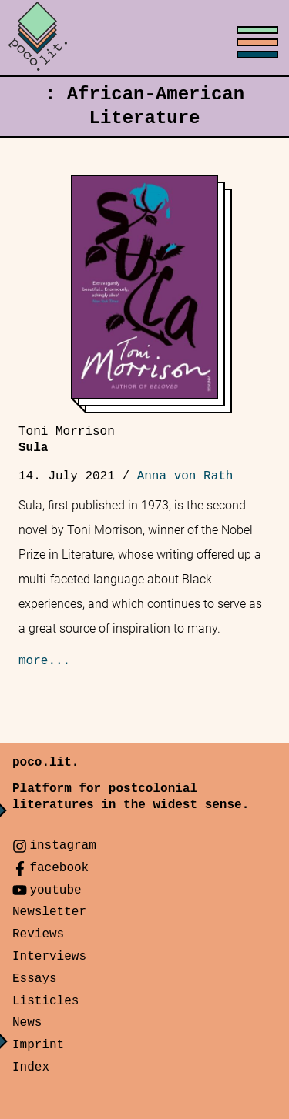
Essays (34, 979)
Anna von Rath (185, 476)
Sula (66, 440)
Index (30, 1067)
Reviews (38, 934)
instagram (62, 846)
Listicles (45, 1001)
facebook (59, 868)
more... (44, 661)
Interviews (49, 957)
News (27, 1023)
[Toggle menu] (144, 38)
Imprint (38, 1045)
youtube (55, 890)
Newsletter (49, 912)
